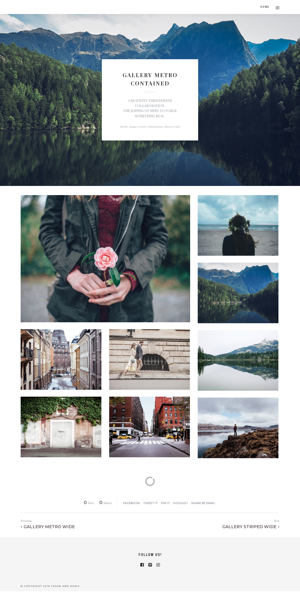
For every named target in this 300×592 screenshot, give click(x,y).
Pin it (165, 503)
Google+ (180, 503)
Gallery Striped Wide (250, 526)
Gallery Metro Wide (48, 526)
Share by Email (203, 503)
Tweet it (150, 503)
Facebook (131, 503)
